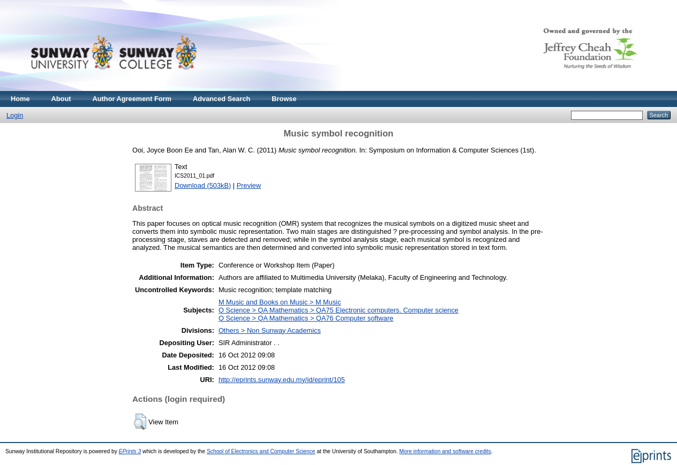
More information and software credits (445, 451)
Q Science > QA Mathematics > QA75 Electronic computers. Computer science (338, 310)
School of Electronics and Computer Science (261, 451)
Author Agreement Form (132, 99)
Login (14, 115)
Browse (284, 99)
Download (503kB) (203, 185)
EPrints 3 (130, 451)
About (61, 99)
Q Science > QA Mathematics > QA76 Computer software (306, 318)
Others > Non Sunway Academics (270, 330)
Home (20, 99)
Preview (249, 185)
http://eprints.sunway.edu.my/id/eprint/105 (282, 380)
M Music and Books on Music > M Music (280, 302)
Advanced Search (221, 99)
